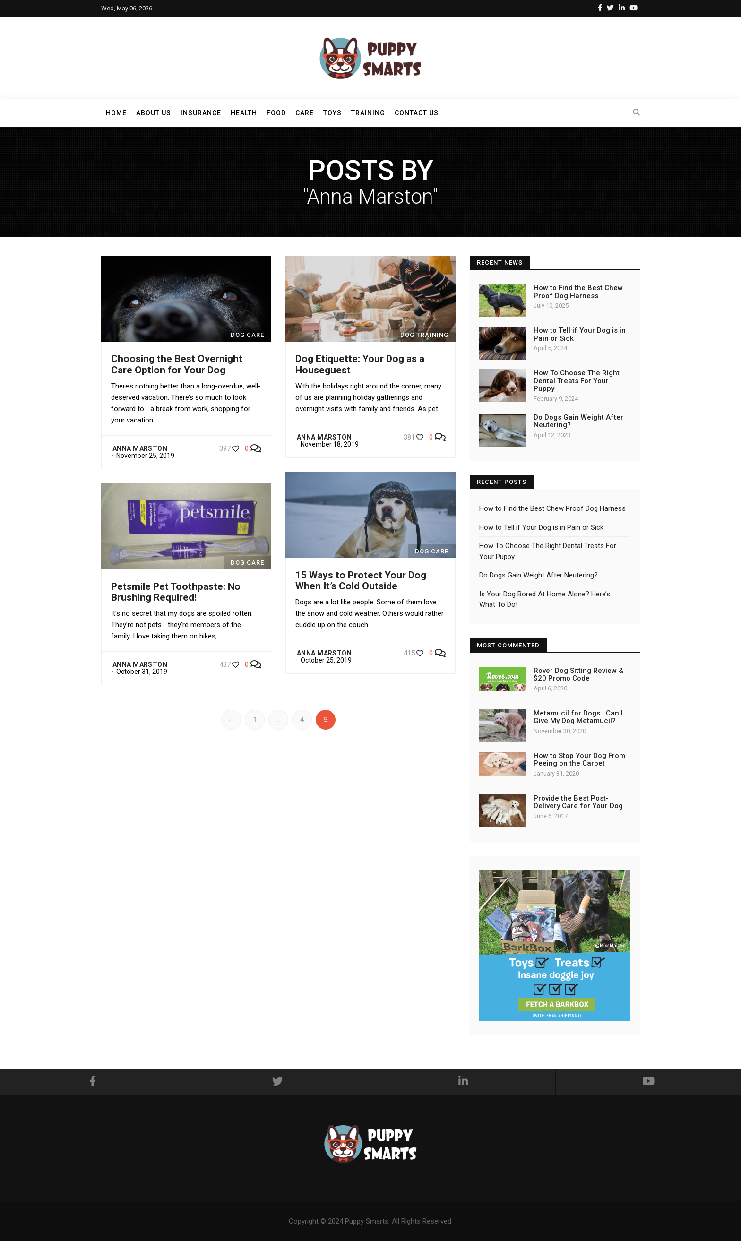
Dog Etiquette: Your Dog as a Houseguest (359, 364)
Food (276, 113)
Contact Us (417, 113)
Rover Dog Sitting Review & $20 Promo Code (578, 674)
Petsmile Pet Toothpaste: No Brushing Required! (176, 592)
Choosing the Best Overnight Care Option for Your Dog (176, 364)
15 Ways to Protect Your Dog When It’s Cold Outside (360, 580)
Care (304, 113)
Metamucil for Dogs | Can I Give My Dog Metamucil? (578, 717)
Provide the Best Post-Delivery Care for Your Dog (578, 802)
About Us (153, 113)
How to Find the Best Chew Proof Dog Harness (578, 292)
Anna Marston (139, 448)
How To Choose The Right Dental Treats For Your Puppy (577, 381)
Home (116, 113)
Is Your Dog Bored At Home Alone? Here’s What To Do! (544, 599)
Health (244, 113)
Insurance (201, 113)
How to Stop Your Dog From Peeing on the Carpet (579, 759)
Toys (332, 113)
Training (368, 113)
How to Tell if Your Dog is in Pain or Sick (580, 334)
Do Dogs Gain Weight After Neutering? (578, 421)
